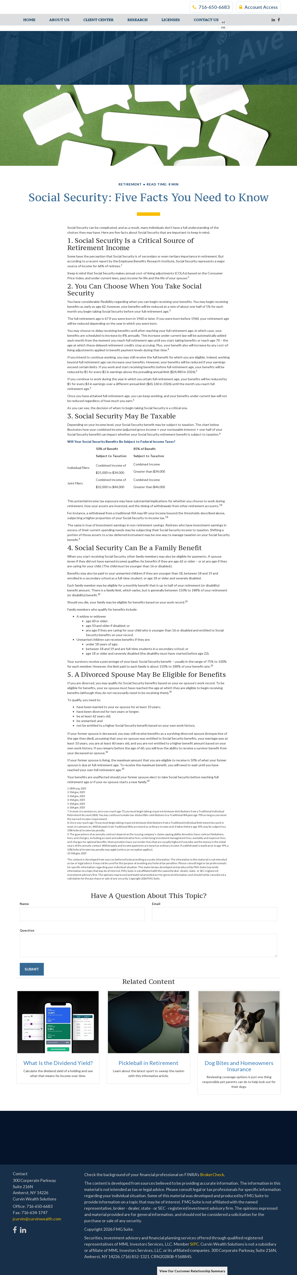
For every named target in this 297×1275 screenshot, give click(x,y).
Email (156, 904)
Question (27, 930)
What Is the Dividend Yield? (58, 1062)
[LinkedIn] (273, 19)
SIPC (194, 1244)
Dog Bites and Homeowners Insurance (239, 1065)
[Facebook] (279, 19)
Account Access (258, 7)
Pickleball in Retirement (148, 1062)
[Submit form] (32, 969)
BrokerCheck (212, 1174)
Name (24, 904)
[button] (59, 19)
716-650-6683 (211, 7)
